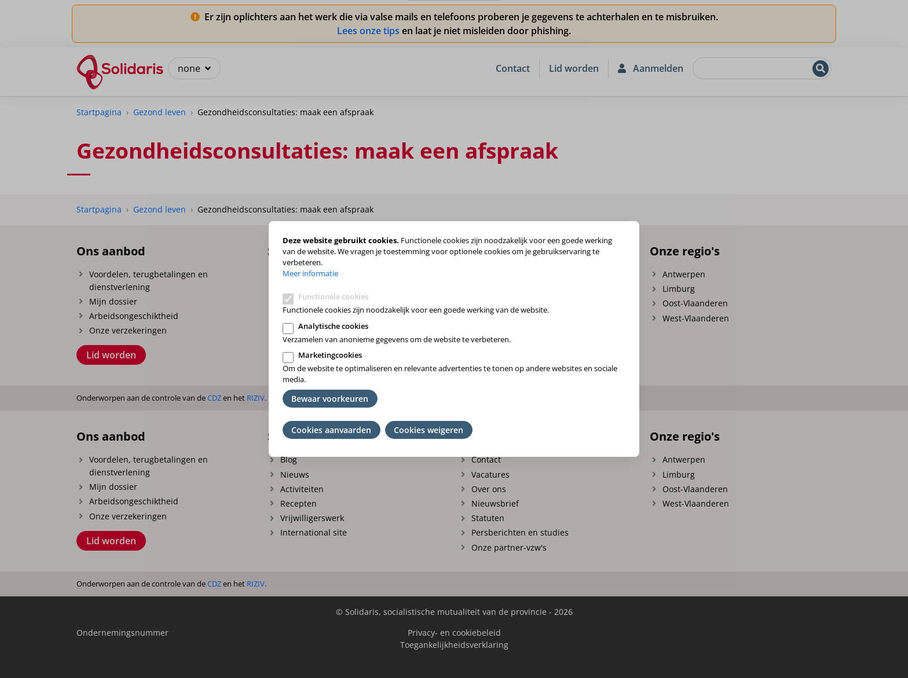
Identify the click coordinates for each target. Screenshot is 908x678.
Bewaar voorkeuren (329, 398)
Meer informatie (310, 273)
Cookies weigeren (428, 429)
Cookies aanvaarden (331, 429)
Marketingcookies (330, 355)
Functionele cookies (333, 296)
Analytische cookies (333, 326)
